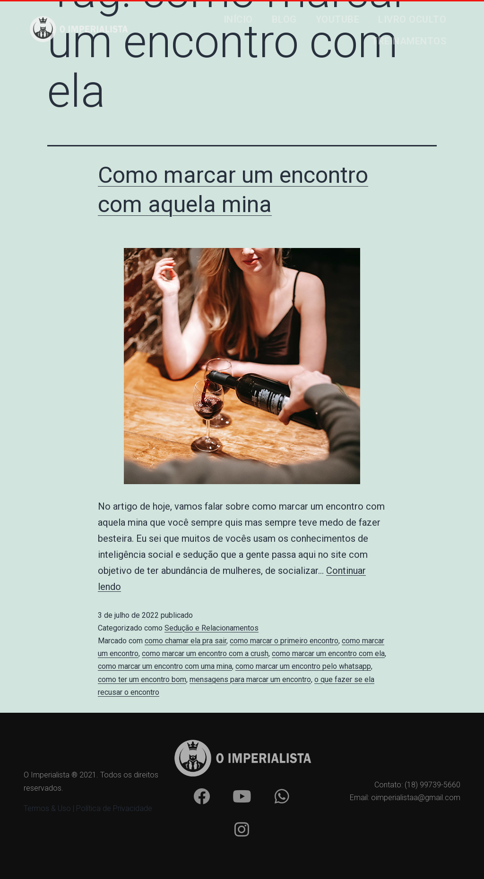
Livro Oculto (412, 19)
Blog (284, 19)
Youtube (338, 19)
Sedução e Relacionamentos (211, 627)
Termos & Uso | (50, 808)
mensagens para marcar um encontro (250, 679)
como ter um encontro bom (142, 679)
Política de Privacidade (114, 808)
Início (238, 19)
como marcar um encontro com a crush (205, 653)
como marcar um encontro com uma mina (165, 666)
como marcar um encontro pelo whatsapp (303, 666)
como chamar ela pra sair (185, 640)
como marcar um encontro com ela (328, 653)
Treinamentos (409, 41)
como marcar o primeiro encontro (284, 640)
